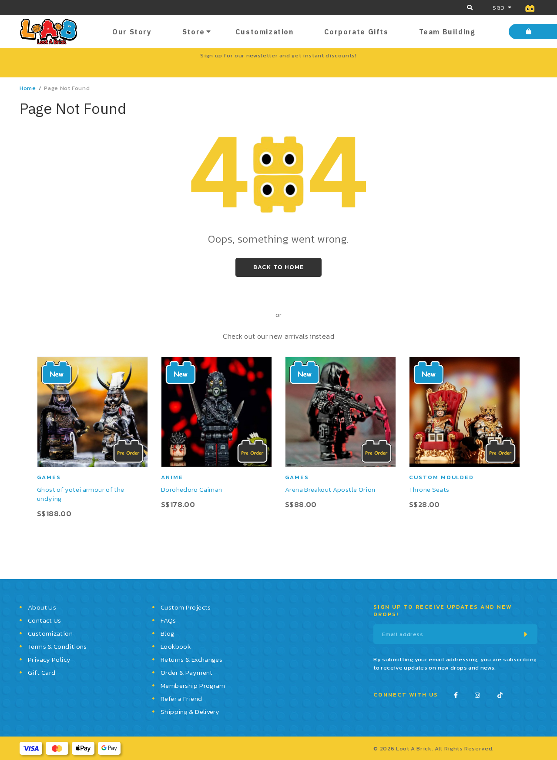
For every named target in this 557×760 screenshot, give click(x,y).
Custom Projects (186, 607)
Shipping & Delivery (190, 712)
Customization (264, 31)
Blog (167, 633)
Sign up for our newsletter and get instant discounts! (278, 55)
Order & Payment (187, 672)
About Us (42, 607)
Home (28, 88)
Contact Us (44, 620)
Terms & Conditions (57, 646)
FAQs (168, 620)
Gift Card (41, 672)
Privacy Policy (49, 659)
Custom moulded (441, 477)
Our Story (131, 31)
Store (193, 31)
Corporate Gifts (356, 31)
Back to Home (278, 267)
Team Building (447, 31)
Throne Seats (429, 489)
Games (49, 477)
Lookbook (176, 646)
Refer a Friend (181, 698)
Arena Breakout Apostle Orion (330, 489)
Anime (172, 477)
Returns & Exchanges (191, 659)
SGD (498, 7)
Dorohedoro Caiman (191, 489)
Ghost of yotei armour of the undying (80, 493)
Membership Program (193, 685)
